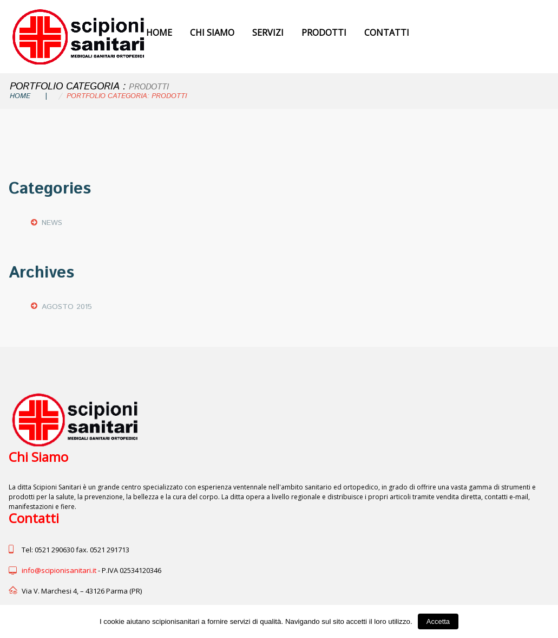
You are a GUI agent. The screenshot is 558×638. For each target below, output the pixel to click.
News (52, 222)
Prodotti (323, 32)
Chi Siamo (212, 32)
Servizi (268, 32)
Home (159, 32)
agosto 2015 (67, 306)
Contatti (386, 32)
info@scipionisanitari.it (59, 570)
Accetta (438, 621)
